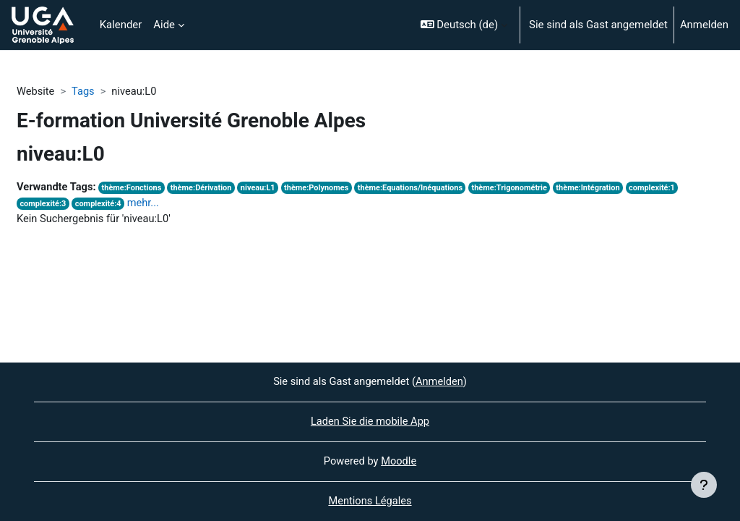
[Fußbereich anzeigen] (704, 485)
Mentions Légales (369, 501)
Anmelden (704, 24)
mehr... (145, 204)
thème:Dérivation (204, 188)
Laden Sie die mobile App (369, 421)
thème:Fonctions (134, 188)
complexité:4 (99, 205)
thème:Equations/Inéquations (417, 188)
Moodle (399, 460)
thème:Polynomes (322, 188)
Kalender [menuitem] (121, 24)
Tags (83, 91)
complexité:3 (43, 205)
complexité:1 (664, 188)
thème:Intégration (599, 188)
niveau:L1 (262, 188)
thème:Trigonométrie (519, 188)
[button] (464, 25)
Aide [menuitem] (164, 24)
